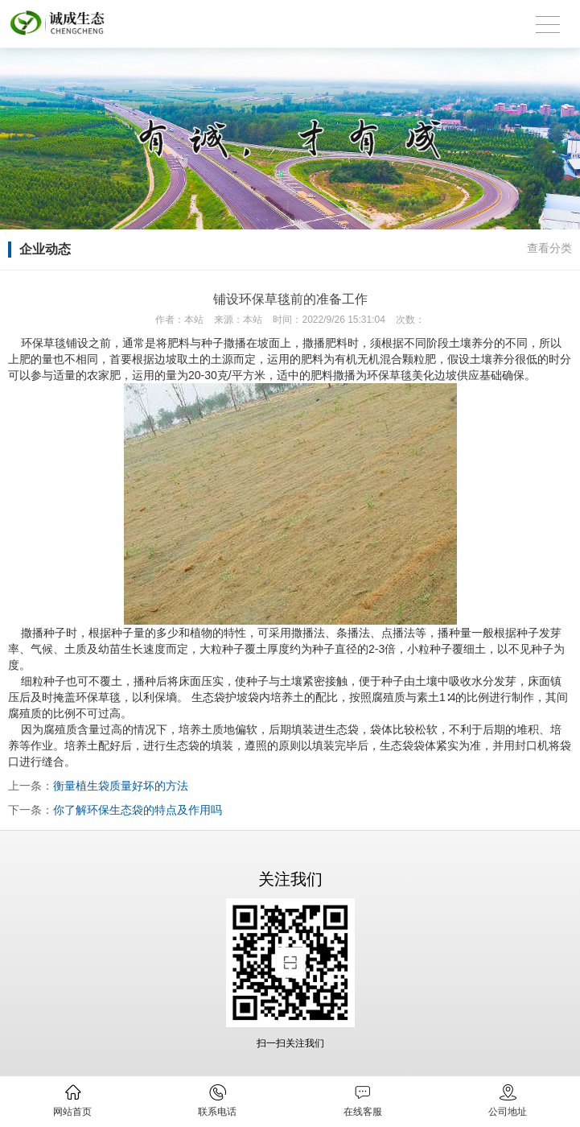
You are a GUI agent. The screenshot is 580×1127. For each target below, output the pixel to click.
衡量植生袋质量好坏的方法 (120, 785)
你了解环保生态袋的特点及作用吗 (137, 809)
